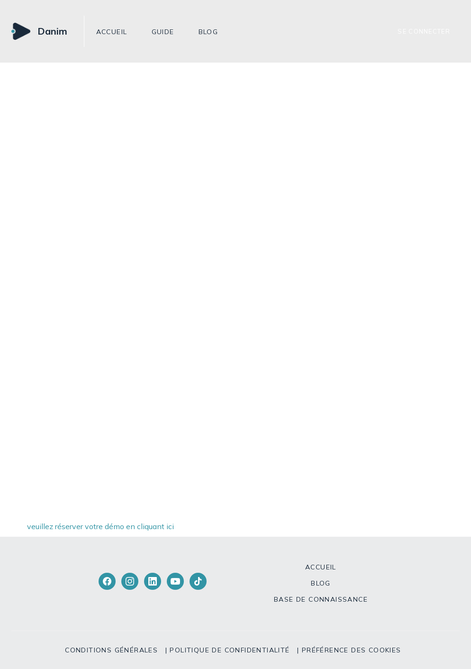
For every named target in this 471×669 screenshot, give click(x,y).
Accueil (111, 32)
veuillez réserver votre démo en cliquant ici (100, 526)
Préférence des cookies (351, 650)
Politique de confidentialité (230, 650)
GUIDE (163, 32)
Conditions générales (111, 650)
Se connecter (424, 31)
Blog (208, 32)
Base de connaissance (321, 599)
